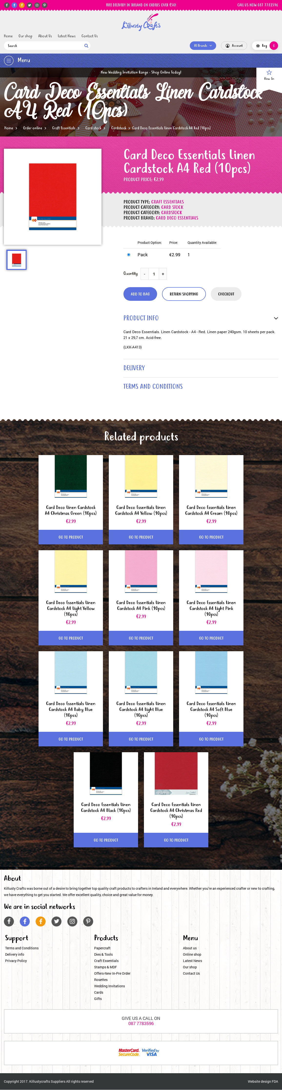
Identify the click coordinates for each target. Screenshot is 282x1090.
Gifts (98, 999)
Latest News (67, 36)
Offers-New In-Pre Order (112, 973)
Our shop (25, 36)
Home (8, 36)
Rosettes (101, 980)
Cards (98, 992)
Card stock (93, 128)
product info (141, 318)
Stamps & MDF (105, 967)
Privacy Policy (16, 961)
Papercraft (102, 948)
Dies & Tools (103, 954)
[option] (52, 197)
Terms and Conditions (22, 948)
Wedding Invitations (109, 986)
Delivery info (14, 954)
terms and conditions (153, 387)
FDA (275, 1081)
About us (190, 948)
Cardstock (118, 128)
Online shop (192, 954)
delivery (134, 368)
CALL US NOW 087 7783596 (257, 5)
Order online (32, 128)
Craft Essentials (63, 128)
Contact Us (89, 36)
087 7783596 (141, 1023)
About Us (45, 36)
